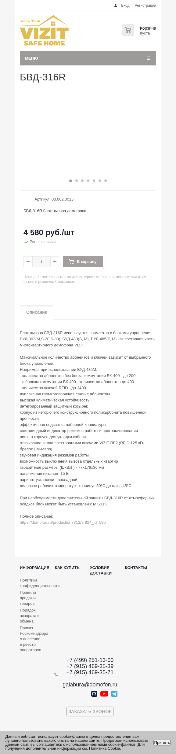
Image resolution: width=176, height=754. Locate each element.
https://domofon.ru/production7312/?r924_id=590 (63, 522)
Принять (162, 742)
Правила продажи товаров (28, 598)
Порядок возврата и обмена (30, 615)
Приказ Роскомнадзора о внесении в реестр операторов (34, 639)
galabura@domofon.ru (90, 685)
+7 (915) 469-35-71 (90, 672)
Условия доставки (101, 570)
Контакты (136, 567)
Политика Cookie (104, 748)
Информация (34, 567)
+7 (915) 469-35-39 (90, 666)
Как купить (67, 567)
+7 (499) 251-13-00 (90, 660)
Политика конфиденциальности (40, 583)
